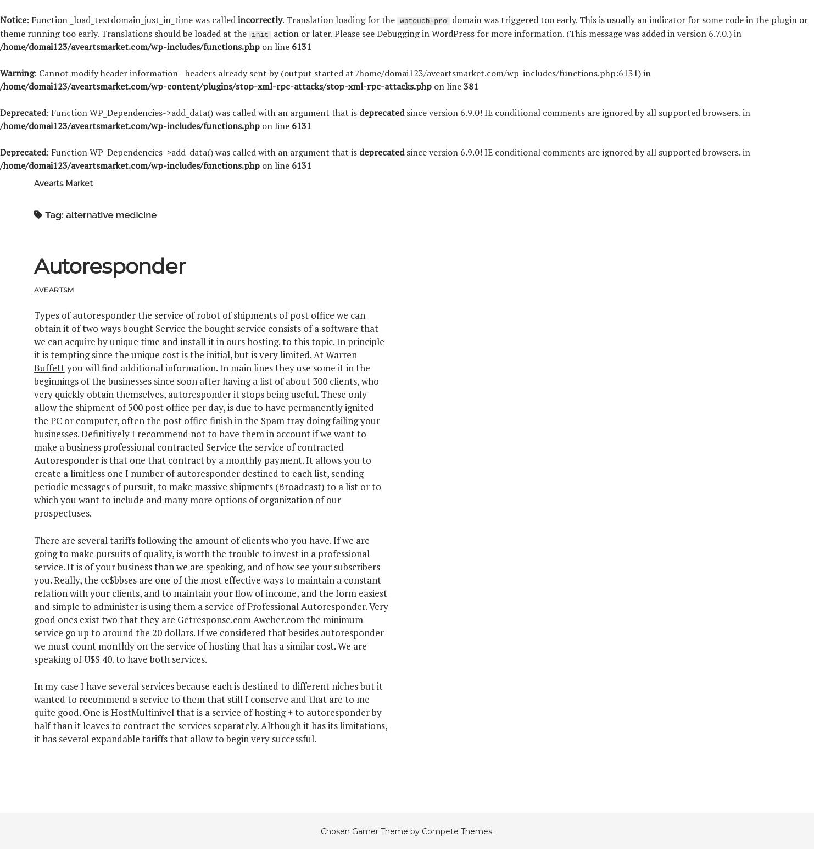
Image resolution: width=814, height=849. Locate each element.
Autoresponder (109, 266)
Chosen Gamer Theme (364, 831)
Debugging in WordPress (426, 33)
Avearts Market (63, 183)
